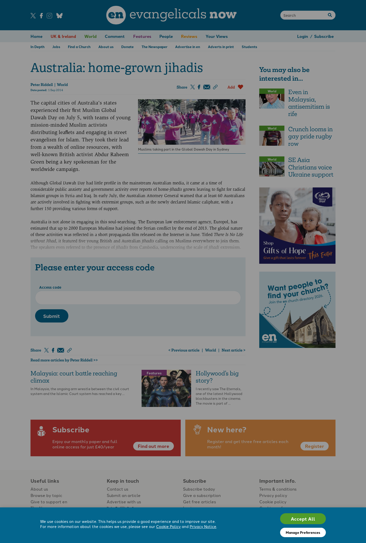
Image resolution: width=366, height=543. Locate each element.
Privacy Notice (203, 526)
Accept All (303, 518)
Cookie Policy (168, 526)
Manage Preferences (303, 532)
